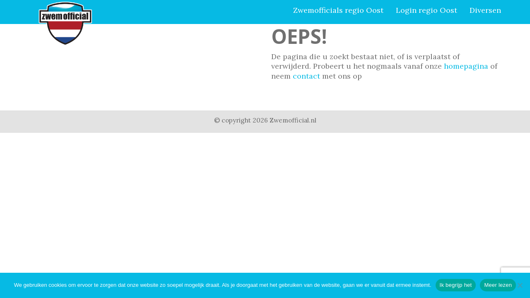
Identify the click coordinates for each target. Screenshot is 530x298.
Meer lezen (498, 285)
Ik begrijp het (456, 285)
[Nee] (520, 285)
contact (306, 76)
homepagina (466, 66)
